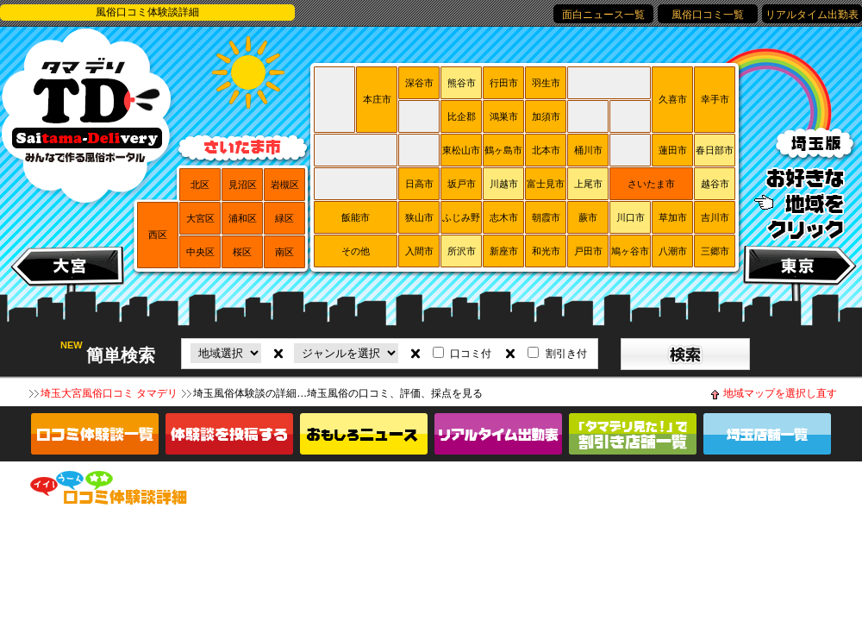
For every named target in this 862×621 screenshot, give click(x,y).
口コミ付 (470, 354)
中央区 (200, 252)
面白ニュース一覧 (603, 15)
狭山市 (419, 217)
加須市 (546, 116)
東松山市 (461, 150)
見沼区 (242, 184)
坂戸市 (461, 184)
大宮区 (200, 218)
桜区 (242, 252)
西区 (157, 234)
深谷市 (419, 83)
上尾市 (588, 184)
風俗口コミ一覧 (707, 15)
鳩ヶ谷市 (630, 251)
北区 (200, 184)
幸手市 (715, 99)
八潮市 (673, 251)
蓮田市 (673, 150)
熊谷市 (461, 83)
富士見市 (546, 184)
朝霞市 (546, 217)
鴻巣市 (504, 116)
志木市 (504, 217)
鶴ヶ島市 (503, 150)
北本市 (546, 150)
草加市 (673, 217)
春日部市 (715, 150)
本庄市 (377, 99)
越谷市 (715, 184)
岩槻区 (285, 184)
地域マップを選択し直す (780, 393)
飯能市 (355, 217)
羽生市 (546, 83)
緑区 (284, 218)
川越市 (504, 184)
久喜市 (673, 99)
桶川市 (588, 150)
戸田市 (588, 251)
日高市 (419, 184)
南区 (284, 252)
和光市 (546, 251)
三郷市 (715, 251)
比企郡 (461, 116)
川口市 (630, 217)
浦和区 (242, 218)
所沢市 (461, 251)
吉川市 (715, 217)
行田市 (504, 83)
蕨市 (587, 217)
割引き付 (566, 354)
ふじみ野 (461, 217)
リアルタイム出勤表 (812, 15)
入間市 (419, 251)
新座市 (504, 251)
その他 (355, 251)
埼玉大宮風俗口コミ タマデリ (109, 393)
